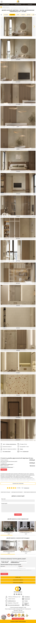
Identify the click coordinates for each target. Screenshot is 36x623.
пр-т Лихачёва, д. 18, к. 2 (26, 551)
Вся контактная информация (13, 605)
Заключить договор (18, 618)
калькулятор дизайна (18, 582)
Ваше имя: (3, 498)
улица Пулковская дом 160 (8, 551)
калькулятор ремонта (18, 580)
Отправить (17, 514)
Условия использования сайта (18, 612)
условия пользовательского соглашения (15, 570)
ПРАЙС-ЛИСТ (18, 577)
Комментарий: (4, 503)
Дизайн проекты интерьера (5, 492)
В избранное (26, 488)
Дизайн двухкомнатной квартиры (17, 492)
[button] (34, 26)
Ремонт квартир (18, 4)
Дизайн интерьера (6, 4)
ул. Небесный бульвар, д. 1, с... (26, 532)
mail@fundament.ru (15, 562)
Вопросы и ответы (26, 603)
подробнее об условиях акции (7, 464)
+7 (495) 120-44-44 (4, 562)
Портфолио (30, 4)
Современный (25, 451)
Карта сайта (26, 605)
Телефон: (26, 567)
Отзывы (26, 600)
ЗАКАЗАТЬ (4, 469)
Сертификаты (27, 596)
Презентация (27, 598)
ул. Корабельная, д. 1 (8, 532)
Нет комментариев (6, 451)
